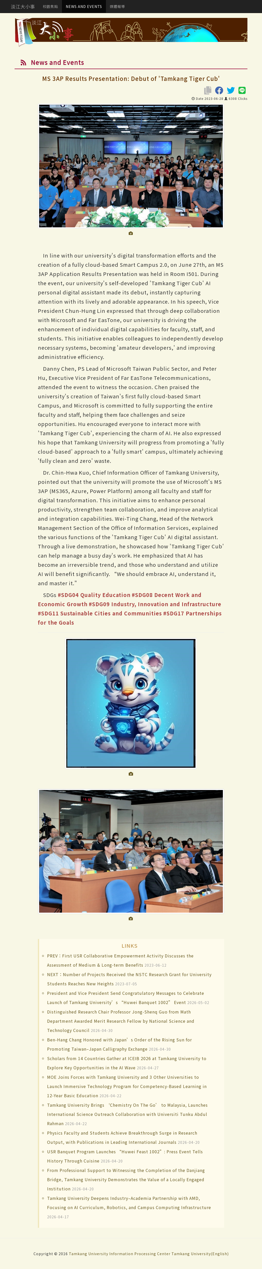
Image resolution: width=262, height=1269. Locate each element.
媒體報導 (117, 6)
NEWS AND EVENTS (84, 6)
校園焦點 (50, 6)
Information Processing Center (139, 1253)
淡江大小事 (23, 6)
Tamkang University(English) (200, 1253)
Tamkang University (88, 1253)
